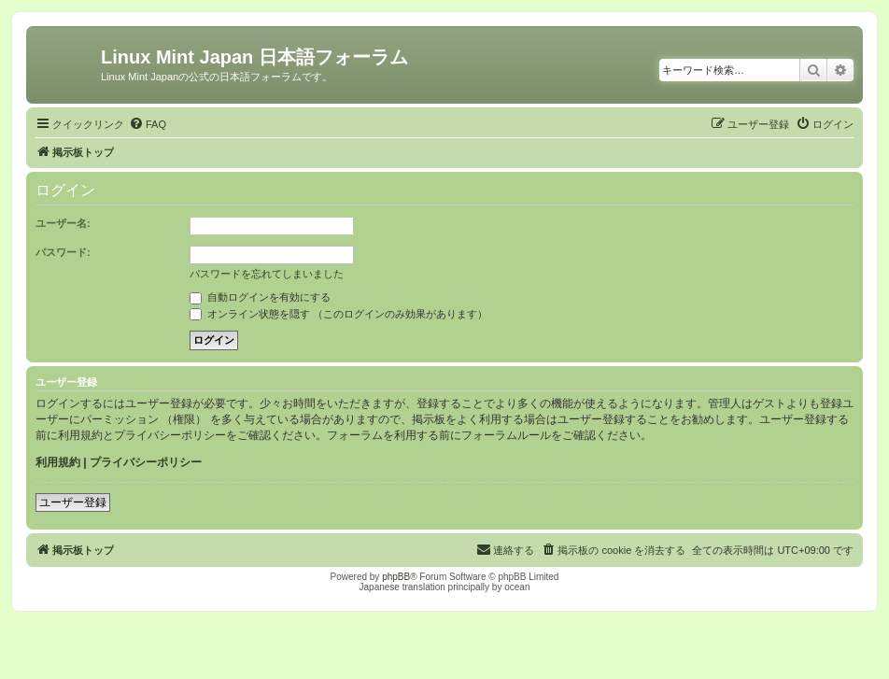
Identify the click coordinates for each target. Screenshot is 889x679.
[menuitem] (147, 124)
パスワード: (63, 252)
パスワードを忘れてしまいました (267, 273)
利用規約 (57, 462)
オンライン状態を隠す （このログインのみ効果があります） (338, 313)
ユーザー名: (63, 223)
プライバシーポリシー (146, 462)
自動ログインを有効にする (260, 297)
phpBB (396, 577)
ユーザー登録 (72, 502)
